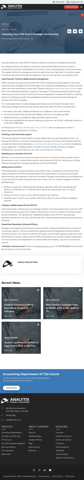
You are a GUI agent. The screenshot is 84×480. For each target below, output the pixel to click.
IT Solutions (60, 443)
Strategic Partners (35, 439)
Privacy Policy (44, 476)
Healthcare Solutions (63, 436)
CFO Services (6, 439)
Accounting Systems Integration (13, 443)
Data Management (62, 447)
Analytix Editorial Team (28, 262)
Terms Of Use (57, 476)
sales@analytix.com (76, 2)
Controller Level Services (11, 436)
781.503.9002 (60, 2)
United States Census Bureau (65, 88)
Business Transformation (65, 457)
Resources (32, 450)
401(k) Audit (6, 454)
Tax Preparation (7, 450)
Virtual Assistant (62, 454)
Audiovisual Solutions (63, 439)
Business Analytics (8, 447)
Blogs (31, 443)
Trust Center (69, 476)
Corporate (59, 432)
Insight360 (60, 450)
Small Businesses (35, 436)
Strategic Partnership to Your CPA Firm (32, 127)
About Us (32, 432)
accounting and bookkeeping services (48, 144)
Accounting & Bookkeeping (11, 432)
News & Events (34, 447)
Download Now (11, 388)
